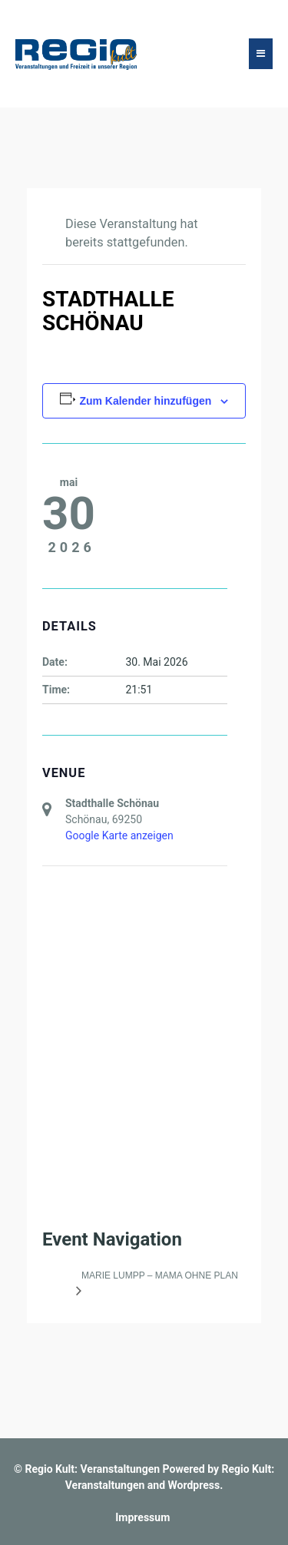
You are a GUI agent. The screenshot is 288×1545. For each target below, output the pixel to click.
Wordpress (194, 1485)
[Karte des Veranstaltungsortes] (134, 977)
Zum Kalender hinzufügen (145, 401)
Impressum (142, 1517)
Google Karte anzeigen (119, 835)
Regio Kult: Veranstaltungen (92, 1469)
